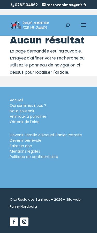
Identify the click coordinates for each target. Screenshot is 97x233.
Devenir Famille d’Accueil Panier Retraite (46, 135)
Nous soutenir (22, 111)
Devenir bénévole (25, 140)
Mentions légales (25, 151)
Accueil (16, 100)
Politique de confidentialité (34, 156)
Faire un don (21, 145)
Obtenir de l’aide (25, 121)
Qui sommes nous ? (28, 105)
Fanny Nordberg (23, 206)
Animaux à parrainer (28, 116)
